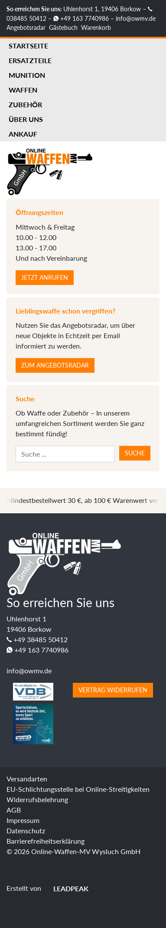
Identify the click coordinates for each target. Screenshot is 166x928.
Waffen (23, 90)
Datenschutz (26, 830)
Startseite (28, 46)
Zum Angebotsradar (55, 365)
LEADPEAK (65, 888)
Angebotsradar (26, 27)
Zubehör (25, 104)
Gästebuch (63, 27)
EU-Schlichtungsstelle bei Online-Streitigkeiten (78, 789)
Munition (27, 75)
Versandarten (27, 778)
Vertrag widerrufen (112, 690)
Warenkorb (96, 27)
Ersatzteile (30, 60)
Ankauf (23, 134)
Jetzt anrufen (44, 277)
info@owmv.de (136, 18)
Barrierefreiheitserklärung (46, 841)
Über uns (26, 119)
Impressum (23, 820)
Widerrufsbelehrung (37, 799)
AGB (14, 810)
